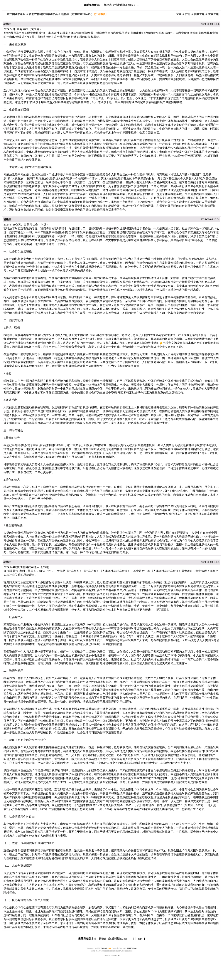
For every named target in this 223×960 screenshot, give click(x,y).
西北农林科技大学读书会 (43, 14)
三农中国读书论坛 (15, 14)
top (140, 938)
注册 (187, 14)
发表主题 (213, 14)
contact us (115, 955)
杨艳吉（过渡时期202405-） (120, 5)
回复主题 (199, 14)
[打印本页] (100, 14)
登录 (178, 14)
